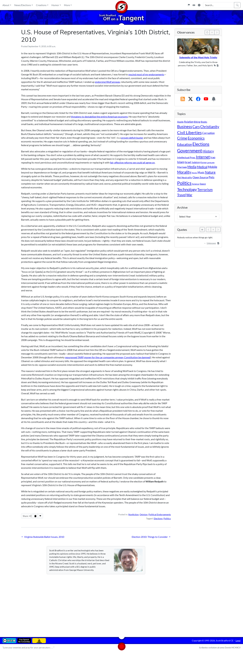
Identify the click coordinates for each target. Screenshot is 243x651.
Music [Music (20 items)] (201, 172)
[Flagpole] (188, 5)
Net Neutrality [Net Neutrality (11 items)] (184, 177)
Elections (158, 518)
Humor (55, 5)
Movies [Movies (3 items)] (194, 173)
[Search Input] (218, 5)
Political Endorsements (159, 514)
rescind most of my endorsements (146, 74)
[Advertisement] (114, 603)
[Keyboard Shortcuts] (194, 5)
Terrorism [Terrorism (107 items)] (205, 189)
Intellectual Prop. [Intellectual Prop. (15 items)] (186, 157)
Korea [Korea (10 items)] (203, 162)
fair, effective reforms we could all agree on (132, 162)
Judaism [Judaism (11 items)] (196, 162)
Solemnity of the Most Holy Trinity (198, 57)
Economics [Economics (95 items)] (196, 138)
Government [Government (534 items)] (189, 150)
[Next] (216, 32)
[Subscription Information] (214, 99)
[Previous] (207, 32)
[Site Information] (199, 5)
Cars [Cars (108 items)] (196, 126)
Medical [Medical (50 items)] (202, 167)
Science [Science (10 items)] (195, 184)
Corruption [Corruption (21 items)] (208, 133)
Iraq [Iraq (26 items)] (212, 157)
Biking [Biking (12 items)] (197, 121)
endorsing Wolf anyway (107, 81)
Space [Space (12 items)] (203, 183)
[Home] (121, 5)
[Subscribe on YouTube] (206, 99)
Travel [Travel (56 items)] (181, 195)
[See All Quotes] (202, 229)
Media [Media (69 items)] (191, 167)
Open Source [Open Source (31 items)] (200, 177)
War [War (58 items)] (189, 195)
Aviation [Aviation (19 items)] (188, 121)
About (5, 5)
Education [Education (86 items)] (184, 144)
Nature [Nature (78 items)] (210, 172)
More (67, 5)
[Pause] (212, 32)
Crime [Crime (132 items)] (182, 138)
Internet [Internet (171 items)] (203, 157)
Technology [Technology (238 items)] (187, 189)
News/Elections (22, 5)
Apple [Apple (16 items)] (180, 121)
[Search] (237, 5)
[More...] (40, 516)
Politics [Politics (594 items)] (184, 183)
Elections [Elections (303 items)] (200, 144)
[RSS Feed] (183, 99)
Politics (167, 518)
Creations (41, 5)
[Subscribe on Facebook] (198, 99)
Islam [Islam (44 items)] (180, 162)
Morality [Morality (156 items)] (184, 172)
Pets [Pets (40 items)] (211, 177)
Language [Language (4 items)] (210, 162)
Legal (238, 640)
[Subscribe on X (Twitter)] (190, 99)
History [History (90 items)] (208, 151)
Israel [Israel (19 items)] (188, 162)
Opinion (144, 514)
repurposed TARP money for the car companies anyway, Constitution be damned (107, 357)
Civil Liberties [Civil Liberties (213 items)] (189, 132)
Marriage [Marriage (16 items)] (182, 167)
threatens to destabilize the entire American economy (99, 116)
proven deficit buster (132, 137)
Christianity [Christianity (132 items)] (209, 126)
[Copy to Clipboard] (35, 516)
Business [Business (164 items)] (184, 126)
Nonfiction (133, 514)
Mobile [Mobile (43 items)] (212, 167)
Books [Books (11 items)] (204, 121)
